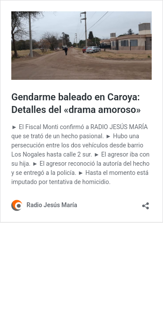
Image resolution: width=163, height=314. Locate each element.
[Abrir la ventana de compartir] (146, 203)
